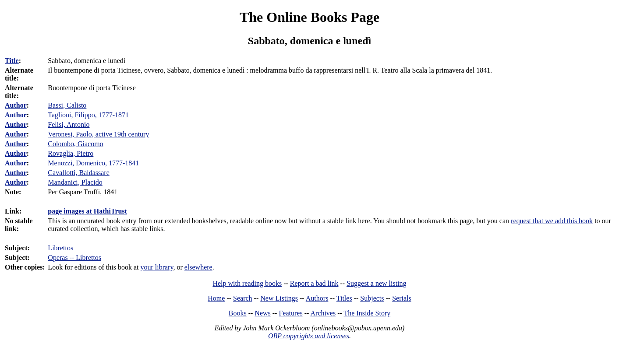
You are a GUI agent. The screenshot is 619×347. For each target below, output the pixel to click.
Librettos (60, 248)
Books (238, 313)
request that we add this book (552, 220)
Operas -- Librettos (74, 257)
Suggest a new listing (376, 283)
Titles (344, 298)
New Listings (279, 298)
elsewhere (198, 267)
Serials (401, 298)
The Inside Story (367, 313)
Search (242, 298)
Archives (323, 313)
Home (216, 298)
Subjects (372, 298)
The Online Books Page (309, 17)
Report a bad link (314, 283)
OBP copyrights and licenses (308, 336)
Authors (317, 298)
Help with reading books (247, 283)
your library (156, 267)
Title (12, 60)
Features (290, 313)
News (262, 313)
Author (16, 105)
